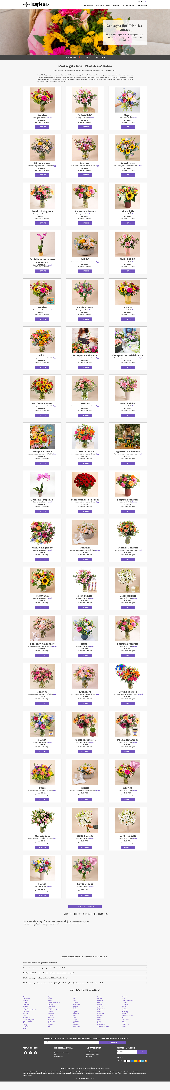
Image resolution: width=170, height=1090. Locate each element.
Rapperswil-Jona (28, 1028)
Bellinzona (26, 1007)
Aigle (49, 1005)
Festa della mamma (92, 1061)
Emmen (25, 1015)
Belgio (72, 1077)
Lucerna (50, 1020)
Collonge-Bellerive (54, 1011)
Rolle (99, 1028)
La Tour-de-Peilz (53, 1018)
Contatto (142, 6)
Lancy (75, 1018)
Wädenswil (101, 1033)
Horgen (25, 1016)
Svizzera (84, 57)
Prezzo (99, 57)
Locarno (125, 1018)
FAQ (55, 1063)
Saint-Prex (51, 1029)
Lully (98, 1020)
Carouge (100, 1009)
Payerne (100, 1024)
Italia (84, 1077)
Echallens (100, 1013)
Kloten (50, 1016)
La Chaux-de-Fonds (29, 1018)
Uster (74, 1031)
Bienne (99, 1007)
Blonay (25, 1009)
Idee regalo (89, 1065)
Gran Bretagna (105, 1077)
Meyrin (25, 1022)
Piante (116, 6)
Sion (123, 1029)
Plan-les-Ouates (127, 1024)
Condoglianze (103, 6)
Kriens (124, 1016)
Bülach (50, 1009)
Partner (88, 1059)
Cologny (75, 1011)
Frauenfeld (51, 1015)
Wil (49, 1035)
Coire (25, 1011)
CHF (118, 1069)
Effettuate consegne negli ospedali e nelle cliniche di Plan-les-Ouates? (45, 986)
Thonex (25, 1031)
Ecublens (125, 1013)
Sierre (99, 1029)
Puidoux (100, 1026)
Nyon (124, 1022)
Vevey (25, 1033)
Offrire (43, 127)
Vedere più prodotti (86, 915)
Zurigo (25, 1037)
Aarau (25, 1005)
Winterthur (76, 1035)
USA (99, 1077)
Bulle (74, 1009)
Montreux (76, 1022)
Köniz (74, 1016)
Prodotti (88, 6)
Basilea (124, 1005)
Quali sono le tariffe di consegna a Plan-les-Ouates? (40, 971)
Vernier (99, 1031)
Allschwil (75, 1005)
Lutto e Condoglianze (92, 1063)
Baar (99, 1005)
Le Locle (100, 1018)
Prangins (51, 1026)
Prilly (74, 1026)
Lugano (75, 1020)
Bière (124, 1007)
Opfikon (50, 1024)
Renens (50, 1028)
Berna (50, 1007)
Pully (123, 1026)
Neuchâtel (100, 1022)
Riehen (75, 1028)
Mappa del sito (58, 1065)
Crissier (124, 1011)
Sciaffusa (76, 1029)
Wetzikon (26, 1035)
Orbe (74, 1024)
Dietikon (50, 1013)
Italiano (141, 1)
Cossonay (100, 1011)
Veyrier (50, 1033)
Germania (78, 1077)
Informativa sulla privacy (61, 1061)
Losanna (26, 1020)
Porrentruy (26, 1026)
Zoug (124, 1035)
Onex (25, 1024)
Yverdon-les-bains (103, 1035)
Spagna (94, 1077)
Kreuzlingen (101, 1016)
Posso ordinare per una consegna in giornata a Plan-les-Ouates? (44, 976)
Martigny (125, 1020)
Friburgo (75, 1015)
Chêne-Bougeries (128, 1009)
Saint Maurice (27, 1029)
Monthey (51, 1022)
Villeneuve (76, 1033)
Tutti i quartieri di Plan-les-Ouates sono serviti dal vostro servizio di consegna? (48, 981)
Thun (49, 1031)
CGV (55, 1059)
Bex (74, 1007)
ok (142, 1060)
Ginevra (100, 1015)
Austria (89, 1077)
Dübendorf (76, 1013)
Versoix (124, 1031)
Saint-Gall (125, 1028)
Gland (124, 1015)
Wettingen (125, 1033)
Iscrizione (113, 1051)
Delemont (26, 1013)
